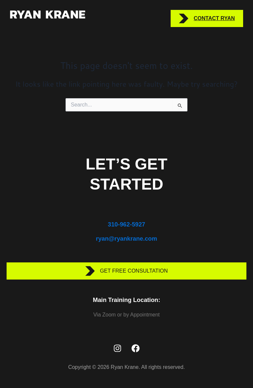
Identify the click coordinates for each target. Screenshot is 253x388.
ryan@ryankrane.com (126, 238)
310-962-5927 (126, 224)
